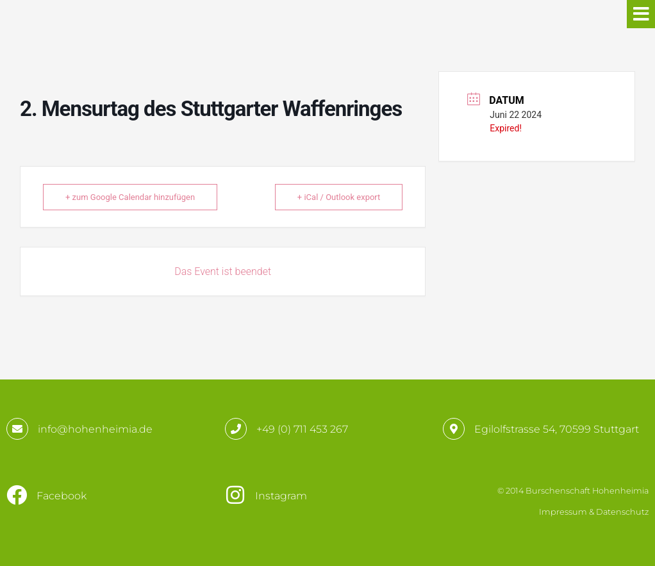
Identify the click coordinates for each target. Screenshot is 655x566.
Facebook (62, 496)
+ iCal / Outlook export (338, 197)
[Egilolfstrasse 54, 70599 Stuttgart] (454, 429)
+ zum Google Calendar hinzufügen (130, 197)
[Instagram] (235, 495)
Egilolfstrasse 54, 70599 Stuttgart (556, 429)
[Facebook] (16, 495)
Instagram (281, 496)
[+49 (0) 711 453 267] (236, 429)
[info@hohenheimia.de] (17, 429)
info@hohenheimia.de (95, 429)
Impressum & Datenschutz (594, 512)
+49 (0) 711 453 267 (302, 429)
